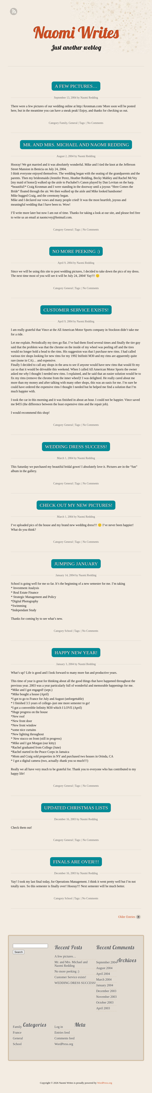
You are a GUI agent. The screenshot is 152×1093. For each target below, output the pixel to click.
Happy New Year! (76, 652)
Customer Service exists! (76, 309)
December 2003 (106, 991)
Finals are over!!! (76, 861)
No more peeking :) (76, 251)
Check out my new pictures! (76, 505)
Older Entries (126, 916)
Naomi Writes (76, 32)
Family (63, 122)
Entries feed (62, 1032)
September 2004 (106, 962)
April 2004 (103, 973)
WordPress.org (64, 1044)
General (73, 122)
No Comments (95, 122)
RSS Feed (13, 11)
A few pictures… (76, 86)
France (17, 1032)
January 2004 (104, 985)
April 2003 (103, 1008)
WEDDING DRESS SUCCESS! (76, 446)
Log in (59, 1026)
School (68, 630)
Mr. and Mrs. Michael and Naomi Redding (76, 144)
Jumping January (76, 563)
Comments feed (65, 1038)
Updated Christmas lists (76, 807)
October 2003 (105, 1002)
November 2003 (106, 996)
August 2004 (104, 968)
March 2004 (104, 979)
